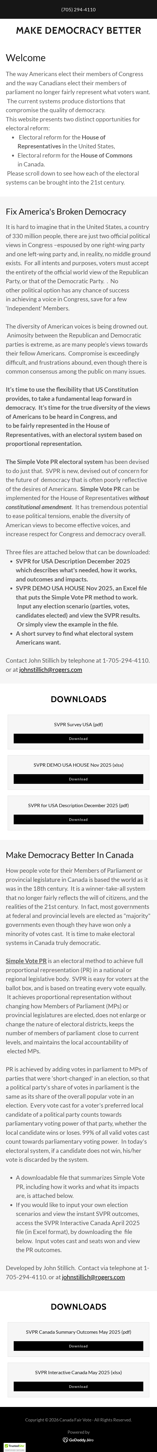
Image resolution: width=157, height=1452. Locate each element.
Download (78, 738)
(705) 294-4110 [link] (78, 9)
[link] (78, 1439)
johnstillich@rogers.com (50, 669)
